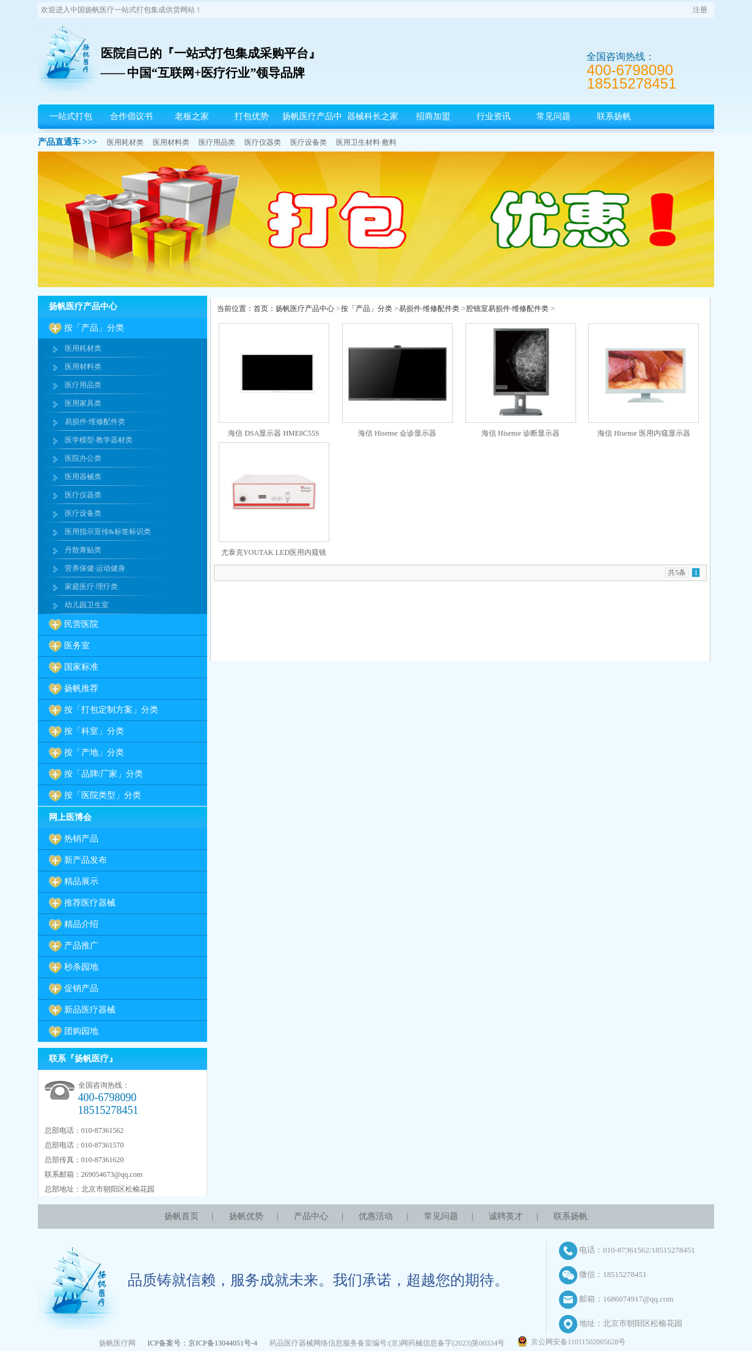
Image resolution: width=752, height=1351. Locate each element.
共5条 (677, 572)
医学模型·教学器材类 (99, 440)
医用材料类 (171, 142)
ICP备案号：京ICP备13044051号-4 (202, 1343)
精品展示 (81, 881)
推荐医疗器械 (89, 902)
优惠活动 (376, 1216)
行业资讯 (493, 116)
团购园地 (81, 1031)
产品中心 (311, 1216)
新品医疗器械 (89, 1009)
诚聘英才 (506, 1216)
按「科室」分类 (94, 731)
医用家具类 (83, 403)
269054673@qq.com (112, 1174)
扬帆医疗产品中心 (312, 128)
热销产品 (81, 838)
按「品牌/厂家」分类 (104, 773)
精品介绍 (81, 924)
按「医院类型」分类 (102, 795)
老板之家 (192, 116)
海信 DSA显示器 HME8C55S (273, 433)
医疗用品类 (217, 142)
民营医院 (81, 624)
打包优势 (252, 116)
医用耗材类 (125, 142)
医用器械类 (83, 476)
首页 (261, 308)
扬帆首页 (181, 1216)
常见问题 (553, 116)
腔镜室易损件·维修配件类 (507, 308)
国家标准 (81, 667)
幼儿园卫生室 (87, 605)
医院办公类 (83, 458)
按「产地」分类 (94, 752)
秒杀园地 (81, 967)
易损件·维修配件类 (95, 421)
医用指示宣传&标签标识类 (108, 531)
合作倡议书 (131, 116)
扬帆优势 (246, 1216)
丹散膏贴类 (83, 550)
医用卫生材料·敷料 (366, 142)
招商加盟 (433, 116)
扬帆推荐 (81, 688)
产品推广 (81, 945)
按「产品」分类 (94, 327)
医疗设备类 (308, 142)
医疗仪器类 (262, 142)
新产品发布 (85, 860)
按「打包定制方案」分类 (111, 709)
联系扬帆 (614, 116)
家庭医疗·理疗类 (91, 586)
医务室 (77, 645)
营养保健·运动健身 (95, 568)
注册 (700, 9)
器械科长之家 (372, 116)
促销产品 (81, 988)
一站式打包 (70, 116)
